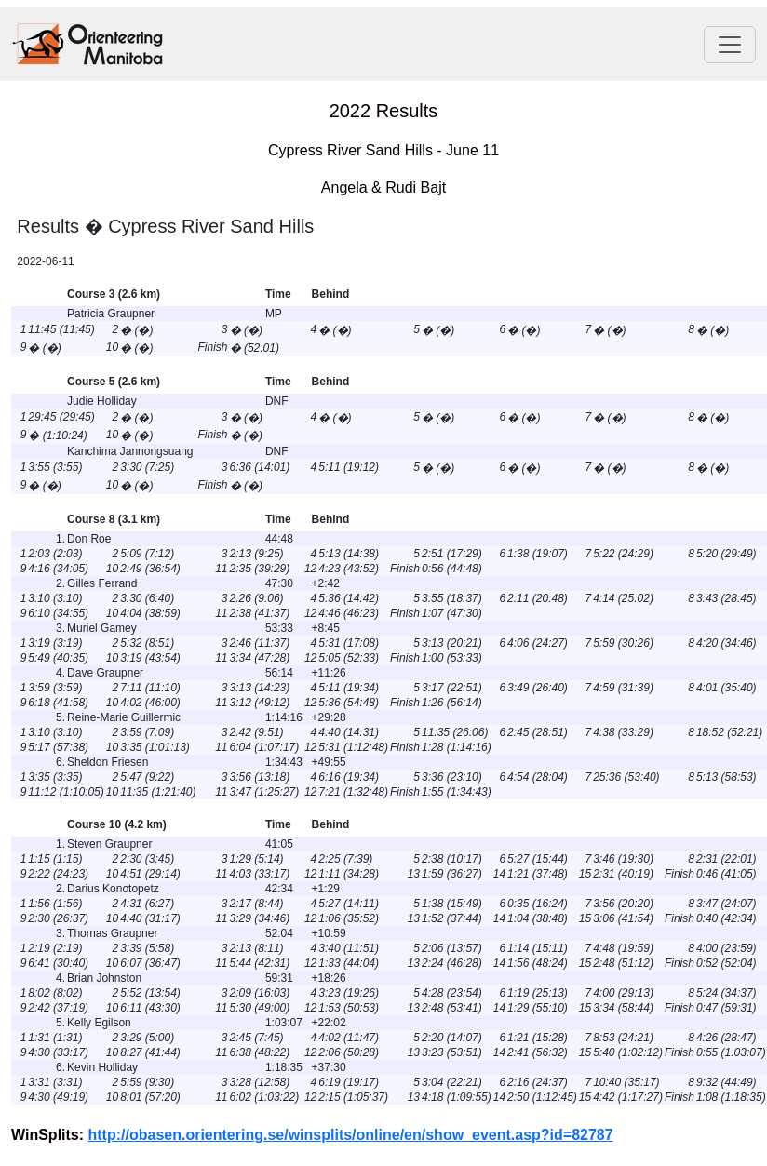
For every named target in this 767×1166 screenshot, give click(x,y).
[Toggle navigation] (730, 44)
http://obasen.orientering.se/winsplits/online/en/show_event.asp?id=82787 (350, 1135)
